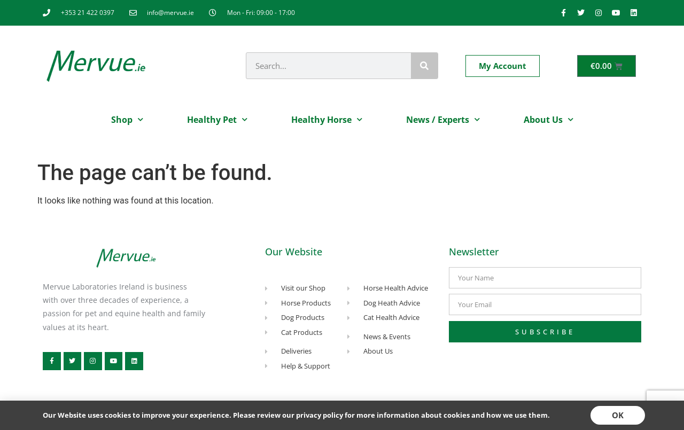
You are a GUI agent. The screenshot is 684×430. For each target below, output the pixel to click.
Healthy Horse (326, 119)
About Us (548, 119)
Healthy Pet (217, 119)
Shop (127, 119)
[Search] (424, 66)
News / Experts (443, 119)
